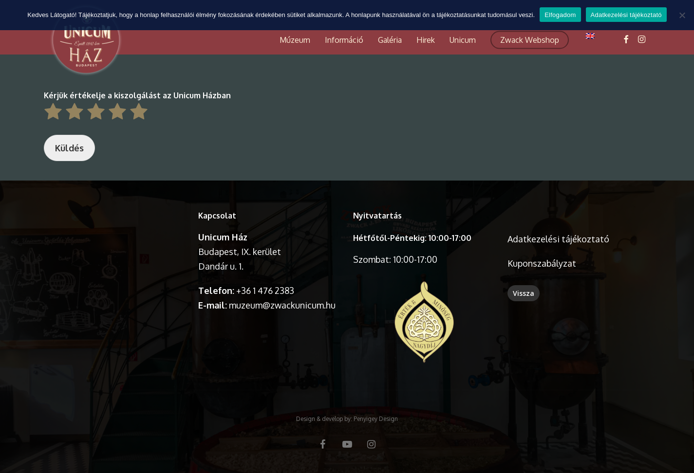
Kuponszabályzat (541, 263)
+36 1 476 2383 (265, 290)
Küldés (69, 148)
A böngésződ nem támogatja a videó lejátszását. (115, 242)
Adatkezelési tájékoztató (558, 239)
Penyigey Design (376, 418)
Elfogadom (560, 14)
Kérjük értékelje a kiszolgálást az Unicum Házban (137, 95)
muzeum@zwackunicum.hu (282, 305)
